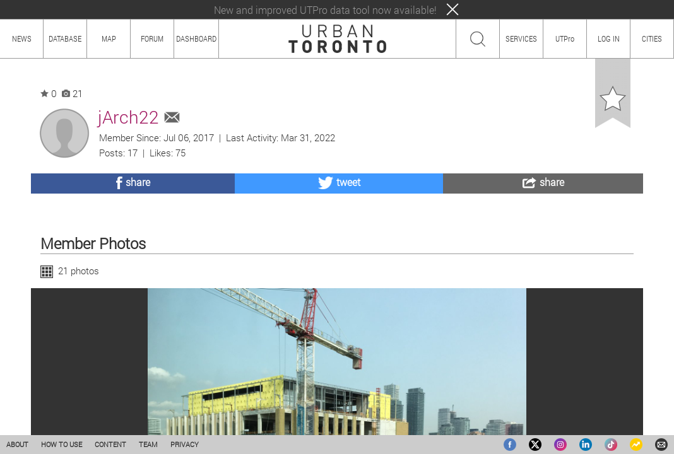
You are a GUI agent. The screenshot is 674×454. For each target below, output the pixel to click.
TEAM (148, 444)
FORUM (152, 38)
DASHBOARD (196, 38)
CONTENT (110, 444)
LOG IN (609, 38)
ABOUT (17, 444)
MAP (109, 38)
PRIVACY (184, 444)
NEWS (22, 38)
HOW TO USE (61, 444)
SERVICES (521, 38)
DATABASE (65, 38)
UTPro (564, 38)
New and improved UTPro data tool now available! (325, 9)
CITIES (652, 38)
